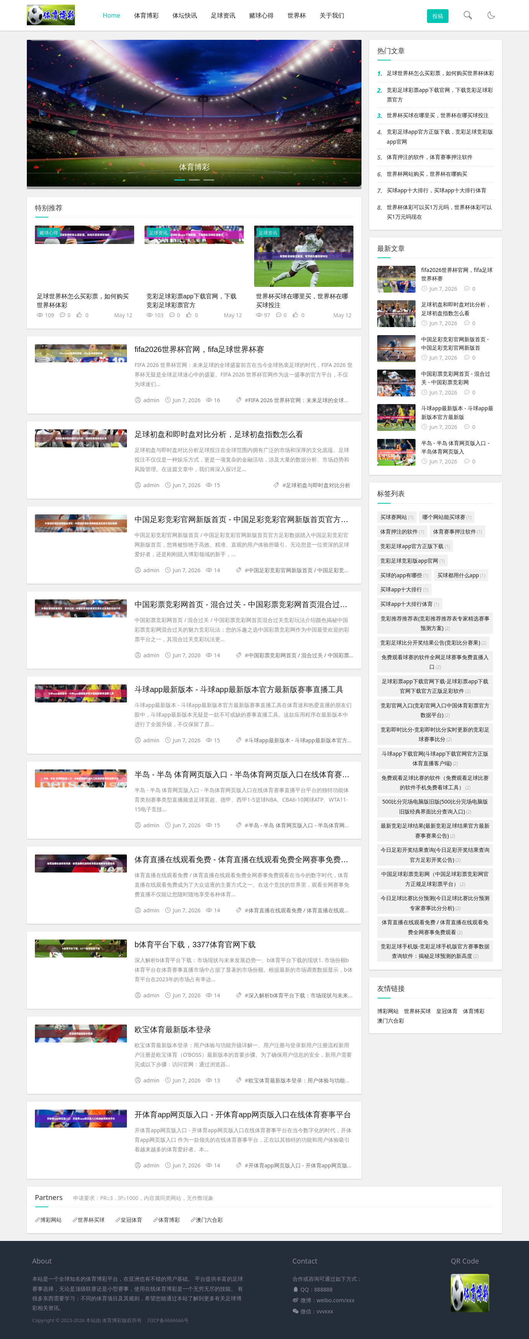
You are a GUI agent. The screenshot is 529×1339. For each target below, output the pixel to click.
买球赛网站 (396, 517)
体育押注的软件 (402, 531)
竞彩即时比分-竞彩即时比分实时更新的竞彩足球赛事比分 (435, 734)
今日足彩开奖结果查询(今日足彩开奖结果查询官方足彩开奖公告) (435, 854)
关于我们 (332, 15)
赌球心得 (261, 15)
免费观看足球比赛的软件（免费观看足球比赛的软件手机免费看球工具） (435, 782)
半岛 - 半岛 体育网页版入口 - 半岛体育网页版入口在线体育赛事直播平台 (257, 774)
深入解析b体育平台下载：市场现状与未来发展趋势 (309, 995)
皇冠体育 (447, 1011)
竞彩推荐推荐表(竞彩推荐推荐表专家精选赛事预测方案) (435, 623)
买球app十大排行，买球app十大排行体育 (436, 190)
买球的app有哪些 (404, 575)
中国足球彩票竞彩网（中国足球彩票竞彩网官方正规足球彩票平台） (435, 878)
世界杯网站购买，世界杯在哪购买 (427, 173)
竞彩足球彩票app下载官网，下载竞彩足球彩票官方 (440, 94)
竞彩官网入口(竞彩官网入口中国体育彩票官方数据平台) (435, 710)
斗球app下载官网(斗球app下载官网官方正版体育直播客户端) (435, 758)
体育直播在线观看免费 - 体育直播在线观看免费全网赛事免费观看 (245, 859)
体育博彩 (146, 15)
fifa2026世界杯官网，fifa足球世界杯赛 (199, 349)
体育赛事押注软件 (457, 531)
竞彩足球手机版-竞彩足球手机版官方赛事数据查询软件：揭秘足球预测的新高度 (435, 951)
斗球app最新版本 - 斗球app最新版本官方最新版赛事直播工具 (239, 689)
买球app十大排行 (404, 589)
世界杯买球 (417, 1011)
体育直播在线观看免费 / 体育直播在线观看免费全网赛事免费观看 (326, 910)
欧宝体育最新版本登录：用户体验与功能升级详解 (307, 1080)
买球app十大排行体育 (409, 603)
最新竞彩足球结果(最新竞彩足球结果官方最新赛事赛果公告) (435, 830)
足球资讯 (223, 15)
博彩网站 (388, 1011)
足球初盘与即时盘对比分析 (318, 485)
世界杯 (297, 15)
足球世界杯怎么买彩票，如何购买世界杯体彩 (440, 73)
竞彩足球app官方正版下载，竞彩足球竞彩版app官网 (440, 136)
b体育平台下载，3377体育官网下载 (195, 944)
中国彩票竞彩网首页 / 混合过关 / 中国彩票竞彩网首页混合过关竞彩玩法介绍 (339, 655)
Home (111, 15)
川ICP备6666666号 (168, 1320)
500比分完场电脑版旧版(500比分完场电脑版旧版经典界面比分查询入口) (435, 806)
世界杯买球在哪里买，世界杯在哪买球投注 (438, 115)
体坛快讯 (184, 15)
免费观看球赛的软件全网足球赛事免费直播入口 (435, 661)
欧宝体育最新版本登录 (173, 1029)
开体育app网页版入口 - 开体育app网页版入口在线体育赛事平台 (243, 1114)
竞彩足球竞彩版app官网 (412, 560)
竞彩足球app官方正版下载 (415, 546)
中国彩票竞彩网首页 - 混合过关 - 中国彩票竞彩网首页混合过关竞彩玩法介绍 (264, 604)
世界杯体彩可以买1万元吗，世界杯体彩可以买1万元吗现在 (439, 211)
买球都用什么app (461, 575)
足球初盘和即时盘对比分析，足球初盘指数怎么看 (219, 434)
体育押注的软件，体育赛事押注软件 (430, 156)
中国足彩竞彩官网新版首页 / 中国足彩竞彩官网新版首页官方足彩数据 (331, 570)
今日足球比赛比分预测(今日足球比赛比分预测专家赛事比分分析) (435, 902)
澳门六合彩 (390, 1020)
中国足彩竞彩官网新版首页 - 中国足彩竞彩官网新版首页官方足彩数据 (253, 519)
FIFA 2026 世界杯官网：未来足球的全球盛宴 (301, 400)
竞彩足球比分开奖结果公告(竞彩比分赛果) (433, 642)
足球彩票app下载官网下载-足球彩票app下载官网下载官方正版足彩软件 (435, 686)
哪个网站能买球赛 (447, 517)
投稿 (437, 16)
